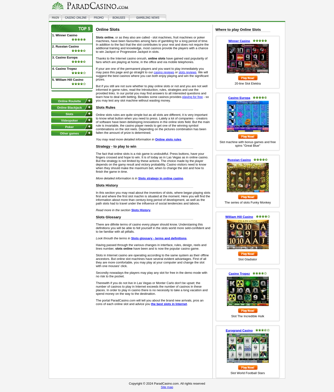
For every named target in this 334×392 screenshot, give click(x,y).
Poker (69, 127)
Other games (69, 133)
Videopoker (69, 120)
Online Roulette (69, 101)
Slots (69, 114)
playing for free (192, 97)
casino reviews (164, 72)
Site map (167, 387)
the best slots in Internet (169, 304)
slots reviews (187, 72)
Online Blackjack (69, 107)
